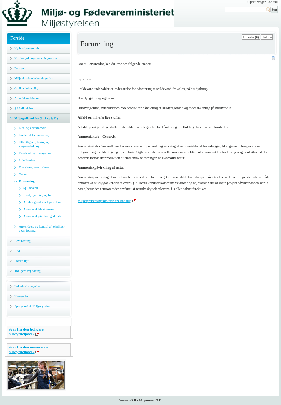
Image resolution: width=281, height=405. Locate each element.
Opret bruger (256, 2)
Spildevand (30, 188)
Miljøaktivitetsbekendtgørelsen (34, 78)
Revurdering (22, 241)
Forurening (27, 181)
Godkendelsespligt (26, 88)
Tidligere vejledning (27, 271)
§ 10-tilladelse (23, 108)
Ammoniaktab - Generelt (39, 209)
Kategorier (21, 296)
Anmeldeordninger (26, 98)
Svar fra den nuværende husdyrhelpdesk (28, 349)
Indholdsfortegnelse (27, 286)
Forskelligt (21, 261)
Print (274, 58)
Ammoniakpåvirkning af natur (43, 216)
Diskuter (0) (251, 37)
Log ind (272, 2)
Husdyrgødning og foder (39, 195)
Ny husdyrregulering (27, 48)
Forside (17, 38)
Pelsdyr (19, 68)
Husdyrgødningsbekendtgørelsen (35, 58)
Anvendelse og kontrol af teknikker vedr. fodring (42, 228)
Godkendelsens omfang (34, 135)
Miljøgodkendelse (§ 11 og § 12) (36, 118)
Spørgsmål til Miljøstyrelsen (32, 306)
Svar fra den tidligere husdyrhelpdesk (26, 331)
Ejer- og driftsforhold (32, 128)
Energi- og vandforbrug (34, 167)
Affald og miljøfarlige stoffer (42, 202)
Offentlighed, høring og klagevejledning (34, 144)
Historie (267, 37)
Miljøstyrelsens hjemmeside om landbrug (104, 201)
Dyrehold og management (35, 153)
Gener (23, 174)
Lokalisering (27, 160)
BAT (17, 251)
